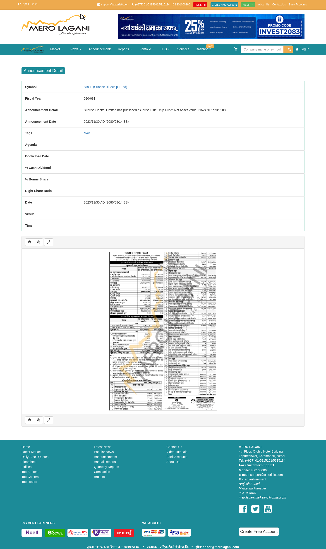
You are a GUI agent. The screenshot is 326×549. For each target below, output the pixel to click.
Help (248, 4)
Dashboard (205, 47)
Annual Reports (105, 462)
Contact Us (279, 4)
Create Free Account (224, 4)
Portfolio (147, 49)
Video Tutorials (176, 452)
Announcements (100, 49)
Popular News (104, 452)
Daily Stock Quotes (35, 457)
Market (57, 49)
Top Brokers (30, 472)
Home (26, 447)
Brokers (99, 477)
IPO (166, 49)
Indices (26, 467)
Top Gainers (30, 477)
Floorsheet (29, 462)
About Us (263, 4)
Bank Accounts (298, 4)
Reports (125, 49)
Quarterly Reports (106, 467)
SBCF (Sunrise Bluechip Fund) (105, 87)
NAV (87, 133)
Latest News (102, 447)
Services (183, 49)
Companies (102, 472)
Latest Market (31, 452)
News (76, 49)
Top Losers (29, 482)
